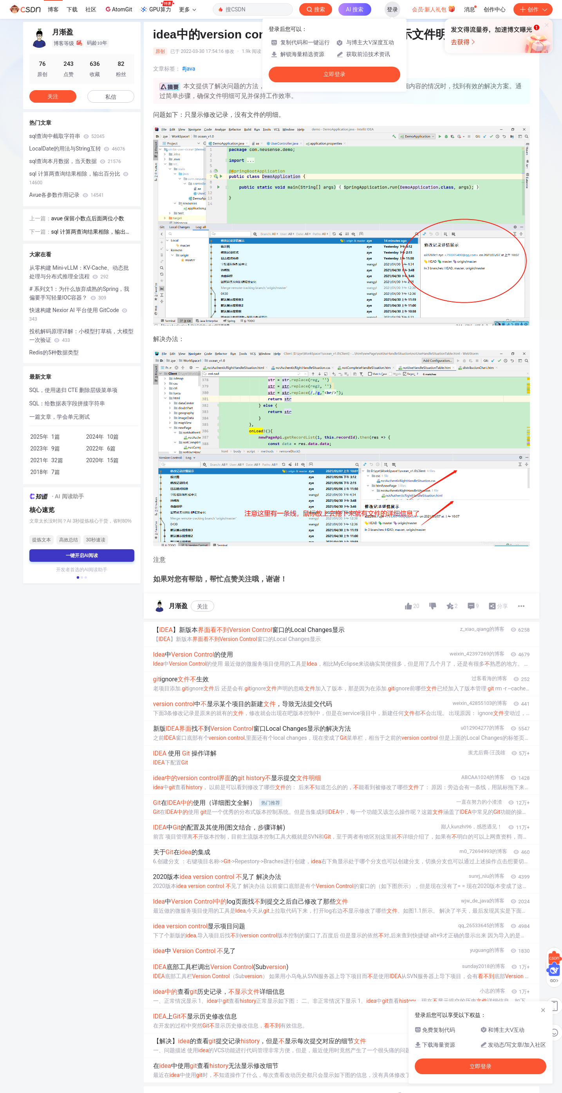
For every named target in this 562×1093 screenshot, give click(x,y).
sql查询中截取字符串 (67, 136)
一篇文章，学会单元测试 (59, 417)
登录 (392, 9)
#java (188, 68)
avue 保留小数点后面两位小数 (88, 218)
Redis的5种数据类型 (54, 352)
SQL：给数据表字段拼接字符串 (67, 403)
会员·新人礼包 (433, 9)
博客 (53, 9)
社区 (90, 9)
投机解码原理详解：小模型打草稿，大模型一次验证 (81, 335)
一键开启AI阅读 (82, 555)
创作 (533, 9)
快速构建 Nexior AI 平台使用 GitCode (78, 314)
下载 (72, 9)
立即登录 (334, 74)
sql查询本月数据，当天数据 (75, 161)
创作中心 (495, 9)
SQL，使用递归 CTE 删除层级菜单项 (73, 390)
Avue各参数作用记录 (66, 195)
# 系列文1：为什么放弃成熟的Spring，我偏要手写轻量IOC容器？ (79, 293)
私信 (110, 97)
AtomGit (118, 9)
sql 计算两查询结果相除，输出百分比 (79, 178)
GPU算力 (157, 7)
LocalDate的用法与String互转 (77, 148)
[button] (77, 577)
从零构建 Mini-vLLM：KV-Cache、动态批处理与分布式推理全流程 (79, 272)
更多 (187, 9)
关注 (202, 606)
